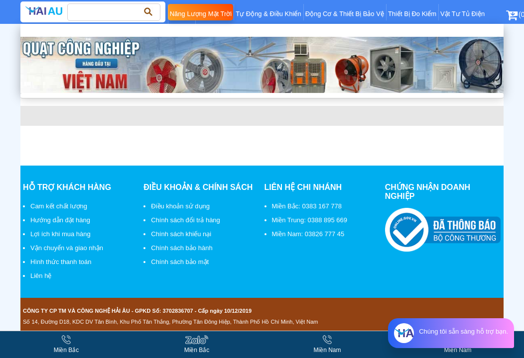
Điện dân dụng (219, 30)
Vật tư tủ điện (462, 13)
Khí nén (181, 30)
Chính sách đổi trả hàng (185, 220)
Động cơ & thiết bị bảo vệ (344, 13)
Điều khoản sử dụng (180, 206)
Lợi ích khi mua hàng (60, 234)
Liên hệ (40, 275)
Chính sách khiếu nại (181, 234)
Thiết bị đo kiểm (412, 13)
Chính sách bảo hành (181, 248)
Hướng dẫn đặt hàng (60, 220)
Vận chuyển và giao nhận (66, 248)
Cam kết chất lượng (58, 206)
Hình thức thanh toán (60, 262)
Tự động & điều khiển (268, 13)
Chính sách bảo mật (180, 262)
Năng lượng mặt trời (201, 13)
